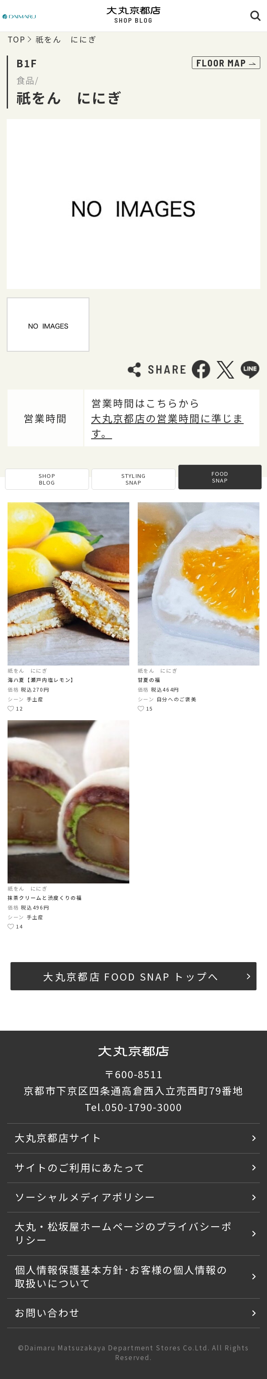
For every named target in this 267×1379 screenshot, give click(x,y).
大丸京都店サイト (58, 1137)
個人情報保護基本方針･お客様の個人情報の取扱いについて (121, 1276)
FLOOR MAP (226, 62)
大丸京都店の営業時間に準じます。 (167, 425)
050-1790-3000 (143, 1106)
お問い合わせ (47, 1312)
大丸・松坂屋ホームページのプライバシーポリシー (123, 1233)
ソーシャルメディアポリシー (85, 1196)
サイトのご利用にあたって (80, 1167)
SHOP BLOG (47, 479)
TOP (17, 39)
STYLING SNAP (133, 479)
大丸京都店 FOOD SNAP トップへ (146, 976)
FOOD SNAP (220, 476)
